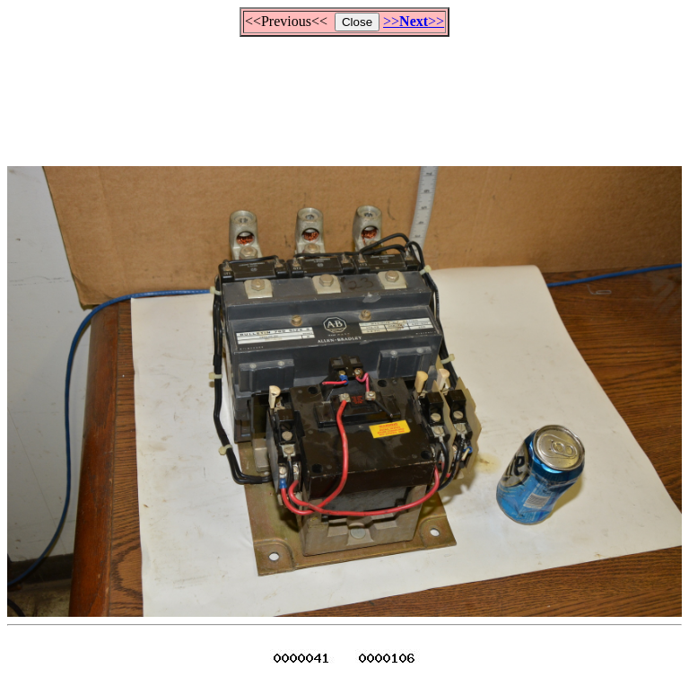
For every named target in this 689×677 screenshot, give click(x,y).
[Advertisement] (344, 93)
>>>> (413, 21)
